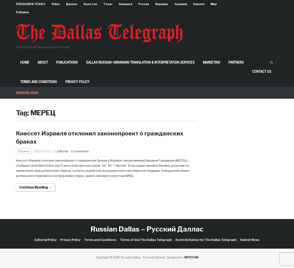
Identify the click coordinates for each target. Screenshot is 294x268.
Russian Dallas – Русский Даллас (147, 229)
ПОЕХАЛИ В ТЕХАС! (30, 4)
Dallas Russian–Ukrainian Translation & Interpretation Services (140, 62)
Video (55, 4)
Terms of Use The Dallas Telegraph (146, 239)
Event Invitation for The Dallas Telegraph (206, 239)
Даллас (71, 4)
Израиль (161, 4)
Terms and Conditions (38, 82)
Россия (143, 4)
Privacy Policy (77, 82)
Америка (125, 4)
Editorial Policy (46, 239)
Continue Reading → (35, 187)
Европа (198, 4)
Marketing (211, 62)
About (43, 62)
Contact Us (261, 71)
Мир (213, 4)
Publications (67, 62)
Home (24, 62)
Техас (107, 4)
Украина (180, 4)
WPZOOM (191, 257)
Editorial (62, 151)
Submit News (249, 239)
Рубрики (22, 12)
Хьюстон (90, 4)
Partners (236, 62)
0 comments (80, 151)
